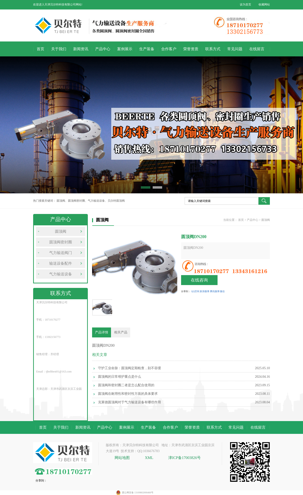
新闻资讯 (80, 49)
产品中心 (102, 49)
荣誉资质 (190, 49)
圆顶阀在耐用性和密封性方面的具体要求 (128, 393)
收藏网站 (264, 4)
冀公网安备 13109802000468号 (137, 492)
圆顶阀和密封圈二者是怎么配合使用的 (126, 385)
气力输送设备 (60, 274)
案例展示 (124, 49)
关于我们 (58, 49)
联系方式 (212, 49)
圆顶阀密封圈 (60, 242)
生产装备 (146, 49)
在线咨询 (199, 280)
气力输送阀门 (60, 253)
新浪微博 (204, 291)
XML (149, 458)
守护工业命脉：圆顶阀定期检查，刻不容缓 (129, 368)
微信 (222, 291)
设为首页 (245, 4)
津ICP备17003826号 (184, 458)
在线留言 (256, 49)
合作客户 (168, 49)
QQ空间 (195, 291)
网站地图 (123, 458)
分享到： (186, 291)
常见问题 (234, 49)
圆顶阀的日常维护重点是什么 (119, 376)
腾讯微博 (214, 291)
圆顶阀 (60, 231)
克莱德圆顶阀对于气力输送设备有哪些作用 (129, 402)
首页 (40, 49)
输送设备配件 (60, 263)
